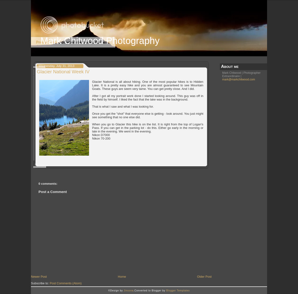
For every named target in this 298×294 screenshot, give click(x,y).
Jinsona (128, 290)
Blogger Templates (178, 290)
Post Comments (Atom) (66, 283)
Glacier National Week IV (63, 71)
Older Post (204, 276)
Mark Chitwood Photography (100, 40)
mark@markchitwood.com (238, 79)
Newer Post (39, 276)
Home (122, 276)
